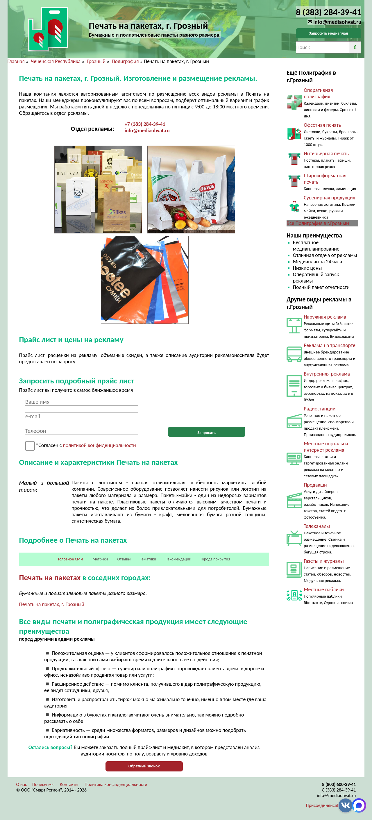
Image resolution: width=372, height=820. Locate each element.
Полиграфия (125, 61)
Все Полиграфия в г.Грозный (318, 223)
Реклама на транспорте (329, 345)
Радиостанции (319, 408)
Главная (16, 61)
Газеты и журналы (324, 561)
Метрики (100, 559)
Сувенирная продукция (329, 197)
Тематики (148, 559)
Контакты (69, 784)
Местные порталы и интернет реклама (326, 446)
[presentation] (206, 409)
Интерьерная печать (326, 153)
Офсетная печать (322, 125)
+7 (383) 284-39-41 (145, 124)
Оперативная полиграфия (318, 93)
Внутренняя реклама (327, 374)
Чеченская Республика (56, 61)
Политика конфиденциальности (116, 784)
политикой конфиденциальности (99, 445)
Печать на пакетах (50, 577)
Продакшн (315, 485)
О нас (21, 784)
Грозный (96, 61)
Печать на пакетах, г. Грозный (51, 604)
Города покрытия (215, 559)
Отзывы (124, 559)
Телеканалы (317, 526)
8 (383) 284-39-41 (339, 790)
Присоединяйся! (322, 805)
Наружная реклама (325, 317)
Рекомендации (178, 559)
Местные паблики (324, 589)
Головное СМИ (70, 559)
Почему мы (43, 784)
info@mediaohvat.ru (147, 130)
